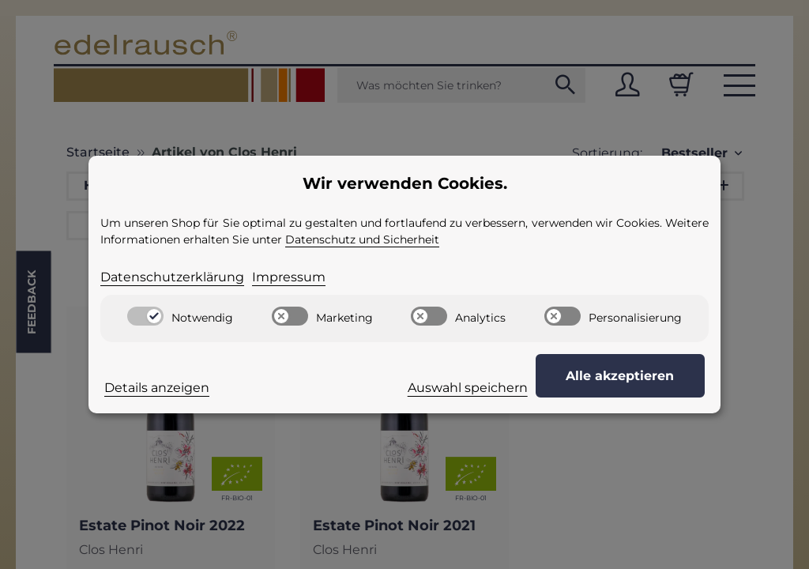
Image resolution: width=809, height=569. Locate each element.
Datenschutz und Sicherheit (362, 239)
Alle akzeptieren (626, 375)
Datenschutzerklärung (172, 276)
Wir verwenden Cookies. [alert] (405, 183)
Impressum (288, 276)
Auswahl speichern (479, 387)
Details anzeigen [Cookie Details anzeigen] (156, 387)
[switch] (145, 316)
